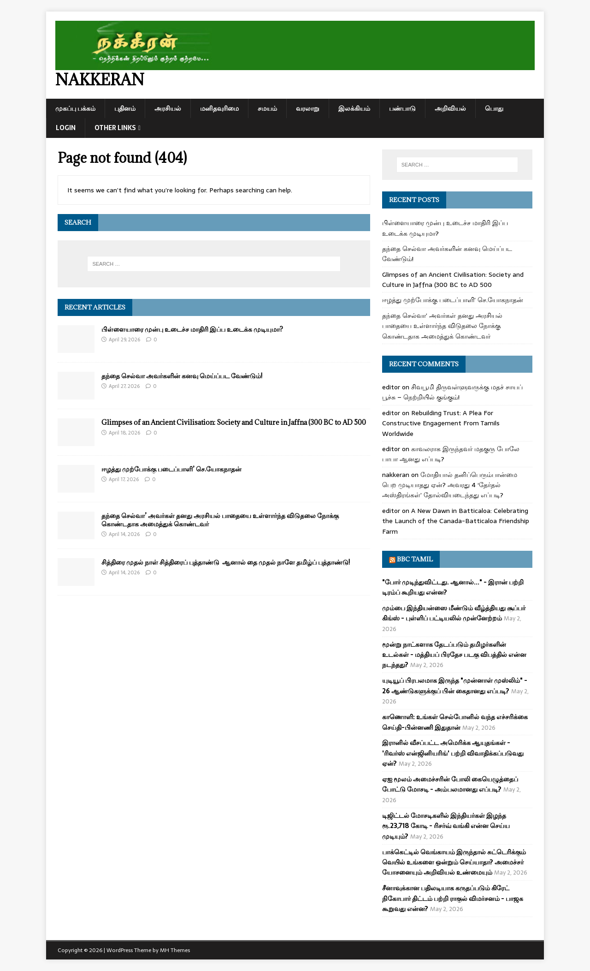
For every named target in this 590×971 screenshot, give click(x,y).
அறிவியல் (450, 108)
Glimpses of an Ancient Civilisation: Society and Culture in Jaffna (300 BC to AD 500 (233, 422)
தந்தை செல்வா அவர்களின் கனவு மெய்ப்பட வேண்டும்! (181, 375)
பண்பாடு (402, 108)
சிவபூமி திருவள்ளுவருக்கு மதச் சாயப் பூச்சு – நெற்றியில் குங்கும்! (452, 392)
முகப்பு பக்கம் (75, 108)
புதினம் (125, 108)
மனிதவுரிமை (219, 108)
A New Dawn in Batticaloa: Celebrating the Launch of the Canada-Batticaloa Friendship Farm (455, 521)
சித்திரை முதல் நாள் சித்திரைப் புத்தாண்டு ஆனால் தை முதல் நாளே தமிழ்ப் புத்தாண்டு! (225, 562)
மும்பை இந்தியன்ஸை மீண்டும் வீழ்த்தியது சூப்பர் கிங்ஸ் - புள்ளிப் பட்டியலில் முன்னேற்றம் (453, 613)
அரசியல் (167, 108)
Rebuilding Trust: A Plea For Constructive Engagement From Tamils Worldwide (441, 423)
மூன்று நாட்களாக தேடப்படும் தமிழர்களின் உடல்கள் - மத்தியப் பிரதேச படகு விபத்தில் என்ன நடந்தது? (454, 654)
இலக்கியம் (354, 108)
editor (391, 387)
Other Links (115, 128)
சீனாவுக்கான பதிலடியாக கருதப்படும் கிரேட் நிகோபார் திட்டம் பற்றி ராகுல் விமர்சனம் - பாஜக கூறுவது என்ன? (452, 898)
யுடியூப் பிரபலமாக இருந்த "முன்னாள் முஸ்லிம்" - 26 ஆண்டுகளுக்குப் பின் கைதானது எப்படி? (454, 685)
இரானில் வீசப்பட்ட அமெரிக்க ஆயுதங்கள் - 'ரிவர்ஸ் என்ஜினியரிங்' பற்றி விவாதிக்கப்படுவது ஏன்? (453, 753)
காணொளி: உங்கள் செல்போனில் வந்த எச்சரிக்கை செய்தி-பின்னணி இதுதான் (455, 722)
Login (66, 128)
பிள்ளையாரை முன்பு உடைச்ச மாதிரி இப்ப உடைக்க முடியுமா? (192, 329)
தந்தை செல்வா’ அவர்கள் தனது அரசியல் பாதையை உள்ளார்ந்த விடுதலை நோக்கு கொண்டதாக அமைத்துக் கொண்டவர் (220, 519)
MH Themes (175, 950)
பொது (494, 108)
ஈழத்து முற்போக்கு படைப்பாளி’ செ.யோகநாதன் (171, 469)
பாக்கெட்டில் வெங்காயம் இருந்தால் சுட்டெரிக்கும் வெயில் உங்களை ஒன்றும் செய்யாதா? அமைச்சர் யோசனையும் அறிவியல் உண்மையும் (454, 862)
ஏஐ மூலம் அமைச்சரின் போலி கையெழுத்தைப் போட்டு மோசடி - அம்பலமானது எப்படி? (450, 784)
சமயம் (267, 108)
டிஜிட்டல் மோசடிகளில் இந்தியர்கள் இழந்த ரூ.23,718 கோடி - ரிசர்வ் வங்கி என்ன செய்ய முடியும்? (446, 825)
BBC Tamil (415, 559)
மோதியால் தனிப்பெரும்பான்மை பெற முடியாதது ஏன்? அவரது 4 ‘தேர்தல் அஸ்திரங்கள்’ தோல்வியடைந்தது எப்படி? (449, 485)
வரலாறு (307, 108)
